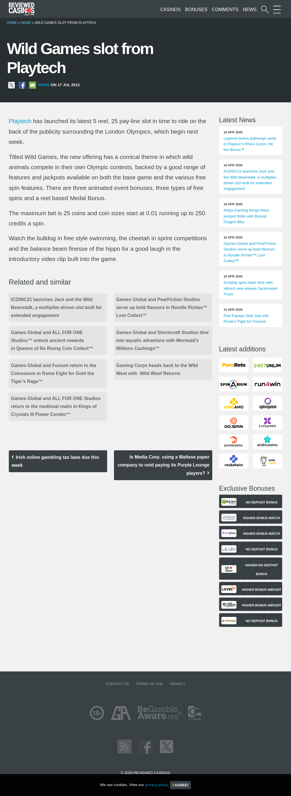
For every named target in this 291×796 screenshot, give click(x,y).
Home (12, 23)
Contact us (117, 684)
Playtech (20, 121)
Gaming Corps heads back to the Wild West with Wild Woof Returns (157, 369)
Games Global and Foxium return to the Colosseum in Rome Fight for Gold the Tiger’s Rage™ (53, 373)
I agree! (180, 785)
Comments (225, 9)
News (250, 9)
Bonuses (196, 9)
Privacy (177, 684)
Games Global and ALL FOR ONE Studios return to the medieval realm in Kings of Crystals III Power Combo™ (56, 406)
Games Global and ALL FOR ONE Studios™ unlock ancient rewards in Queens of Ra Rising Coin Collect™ (52, 340)
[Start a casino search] (265, 9)
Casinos (170, 9)
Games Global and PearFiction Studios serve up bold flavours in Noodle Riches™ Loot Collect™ (161, 307)
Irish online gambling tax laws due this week (55, 461)
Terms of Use (149, 684)
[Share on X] (11, 85)
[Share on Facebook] (22, 85)
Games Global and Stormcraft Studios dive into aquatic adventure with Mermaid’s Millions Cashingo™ (162, 340)
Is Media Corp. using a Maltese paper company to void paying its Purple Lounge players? (163, 465)
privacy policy (156, 785)
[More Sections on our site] (277, 9)
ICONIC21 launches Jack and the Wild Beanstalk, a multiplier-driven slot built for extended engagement (56, 307)
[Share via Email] (32, 85)
